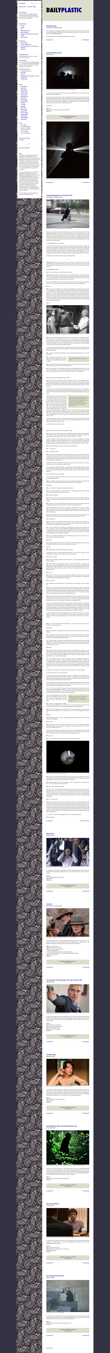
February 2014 (24, 86)
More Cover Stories (85, 820)
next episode (52, 1174)
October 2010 (24, 94)
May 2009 (23, 106)
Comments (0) (49, 39)
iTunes (25, 126)
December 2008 (24, 112)
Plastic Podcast (32, 6)
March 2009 (23, 107)
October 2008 (24, 115)
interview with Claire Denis (27, 176)
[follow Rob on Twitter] (24, 147)
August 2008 (23, 119)
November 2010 (24, 93)
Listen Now (62, 116)
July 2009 (23, 102)
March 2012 (23, 88)
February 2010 (24, 99)
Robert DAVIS (49, 27)
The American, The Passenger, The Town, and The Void (64, 980)
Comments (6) (49, 1335)
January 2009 (24, 111)
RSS (26, 124)
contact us (28, 167)
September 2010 (24, 96)
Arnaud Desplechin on (30, 46)
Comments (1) (49, 1190)
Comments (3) (49, 1041)
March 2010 (23, 97)
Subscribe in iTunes (71, 116)
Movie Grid (23, 6)
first (71, 1093)
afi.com (65, 1093)
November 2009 (24, 101)
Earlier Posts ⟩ (49, 1348)
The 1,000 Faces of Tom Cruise (30, 34)
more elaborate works (68, 1317)
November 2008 (24, 114)
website (21, 174)
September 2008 (24, 117)
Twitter (26, 131)
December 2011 (24, 89)
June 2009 (23, 104)
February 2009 (24, 109)
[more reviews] (24, 37)
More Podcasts (86, 39)
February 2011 (24, 91)
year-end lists (27, 133)
